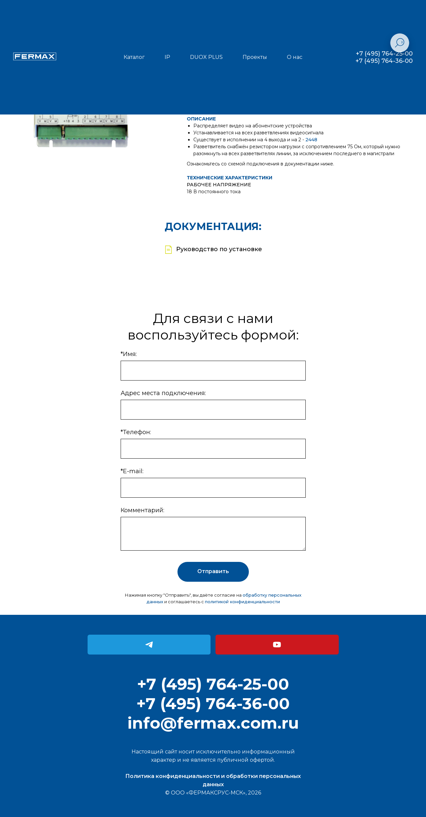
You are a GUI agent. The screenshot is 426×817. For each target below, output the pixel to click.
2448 (311, 140)
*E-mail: (132, 471)
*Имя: (129, 354)
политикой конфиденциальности (242, 601)
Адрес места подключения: (163, 393)
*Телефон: (136, 432)
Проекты (255, 57)
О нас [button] (294, 57)
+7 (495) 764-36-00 (384, 61)
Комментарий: (142, 510)
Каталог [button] (134, 57)
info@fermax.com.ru (213, 723)
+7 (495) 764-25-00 (384, 53)
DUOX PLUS (206, 57)
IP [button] (167, 57)
